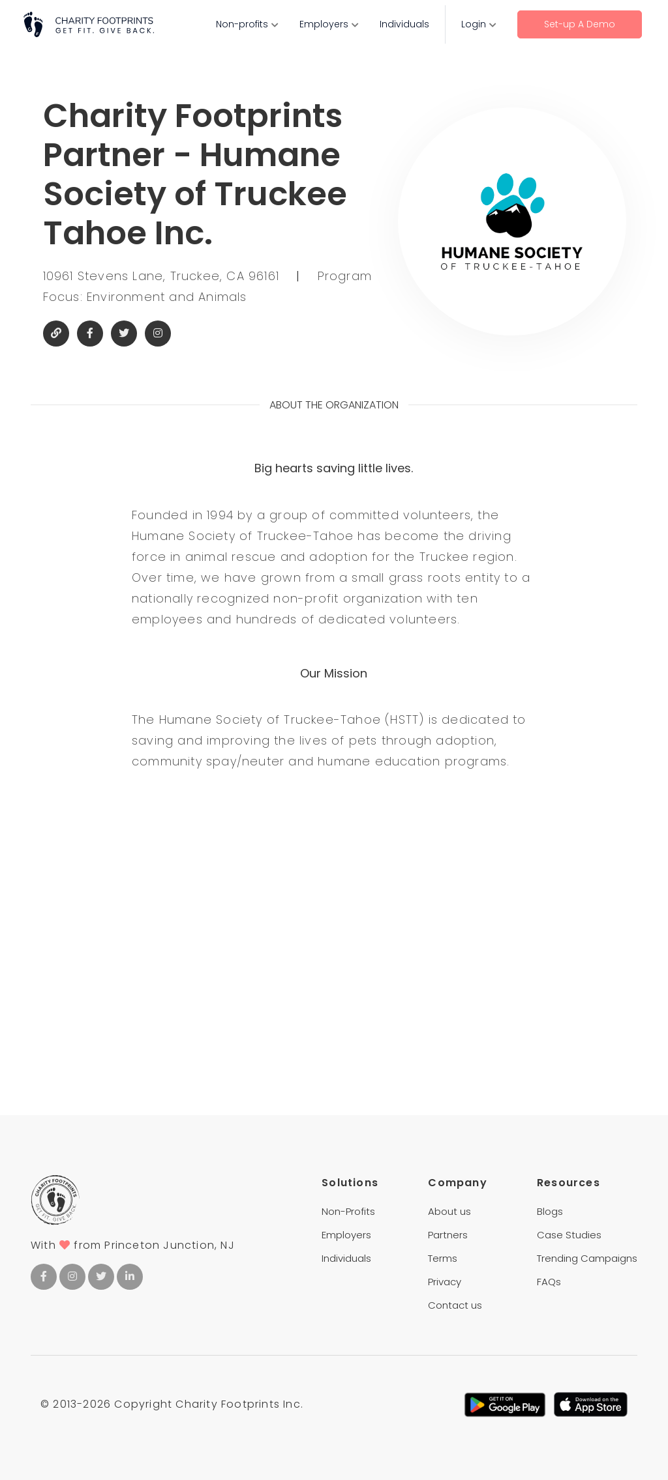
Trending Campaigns (587, 1258)
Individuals (404, 24)
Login (473, 24)
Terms (442, 1258)
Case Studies (569, 1235)
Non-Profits (348, 1211)
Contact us (455, 1305)
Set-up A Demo (579, 24)
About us (449, 1211)
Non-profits (242, 24)
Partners (448, 1235)
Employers (323, 24)
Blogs (550, 1211)
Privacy (444, 1281)
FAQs (549, 1281)
